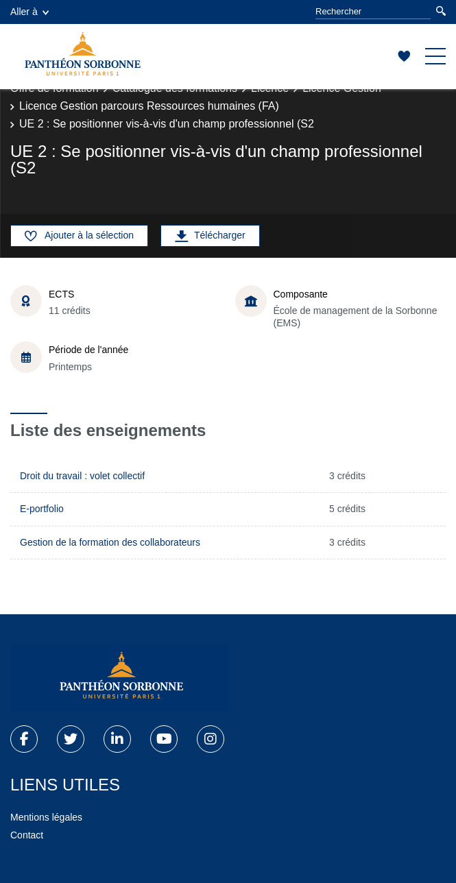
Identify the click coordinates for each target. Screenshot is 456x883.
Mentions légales (46, 817)
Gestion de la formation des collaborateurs (110, 542)
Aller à (29, 11)
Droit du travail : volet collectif (82, 475)
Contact (26, 835)
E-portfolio (42, 508)
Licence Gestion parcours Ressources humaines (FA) (149, 106)
